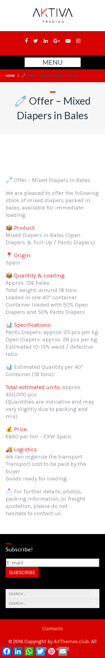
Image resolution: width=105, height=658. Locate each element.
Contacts (52, 628)
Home (10, 76)
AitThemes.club (71, 641)
